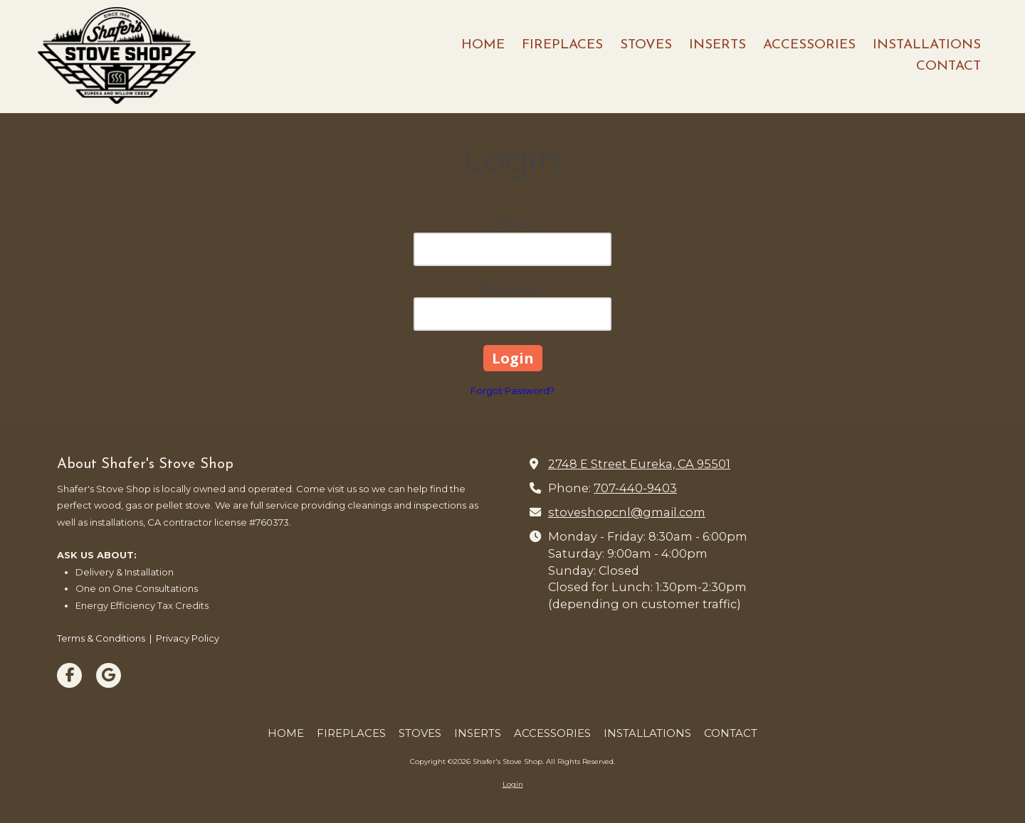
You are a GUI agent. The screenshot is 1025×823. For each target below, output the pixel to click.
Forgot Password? (512, 390)
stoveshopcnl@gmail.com (626, 512)
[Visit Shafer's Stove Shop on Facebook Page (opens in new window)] (69, 675)
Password (512, 288)
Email (513, 223)
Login (513, 784)
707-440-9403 (635, 488)
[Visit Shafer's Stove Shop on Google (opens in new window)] (108, 675)
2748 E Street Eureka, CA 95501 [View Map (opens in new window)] (639, 464)
